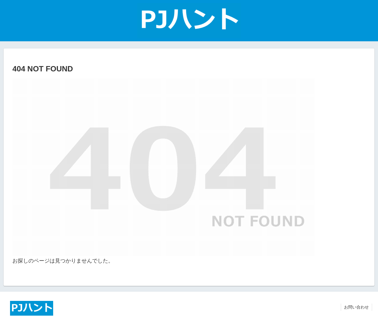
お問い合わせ (356, 307)
